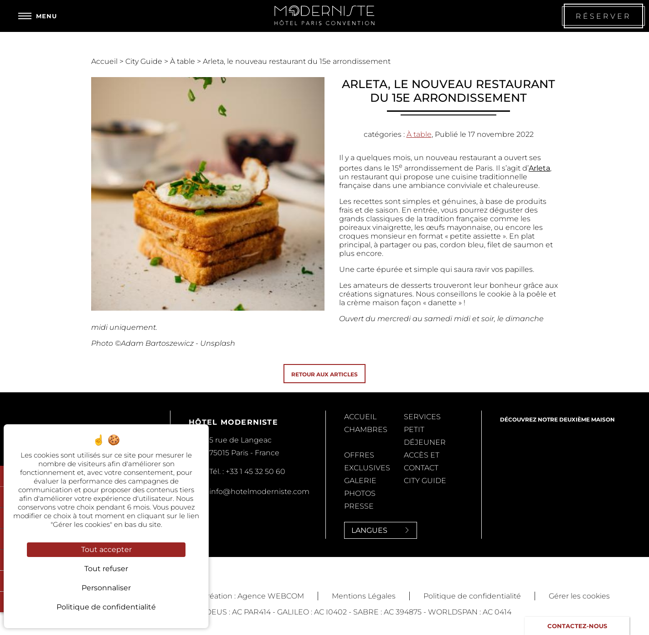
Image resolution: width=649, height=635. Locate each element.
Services (422, 416)
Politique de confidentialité (472, 596)
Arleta (539, 168)
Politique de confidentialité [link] (106, 607)
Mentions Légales (364, 596)
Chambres (365, 429)
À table (183, 61)
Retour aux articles (324, 374)
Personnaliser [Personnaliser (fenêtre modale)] (106, 587)
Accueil (105, 61)
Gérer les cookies (579, 596)
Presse (359, 506)
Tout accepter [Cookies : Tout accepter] (106, 549)
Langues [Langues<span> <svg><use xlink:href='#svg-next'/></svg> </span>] (380, 530)
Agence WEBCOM (270, 596)
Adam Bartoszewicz (157, 343)
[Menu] (37, 16)
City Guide (144, 61)
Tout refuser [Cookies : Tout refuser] (106, 568)
